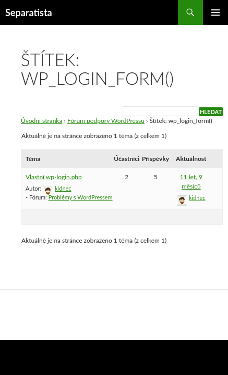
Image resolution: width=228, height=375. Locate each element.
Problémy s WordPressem (81, 197)
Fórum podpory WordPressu (106, 120)
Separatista (28, 12)
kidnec (63, 188)
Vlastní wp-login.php (54, 177)
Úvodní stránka (41, 120)
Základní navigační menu (215, 12)
